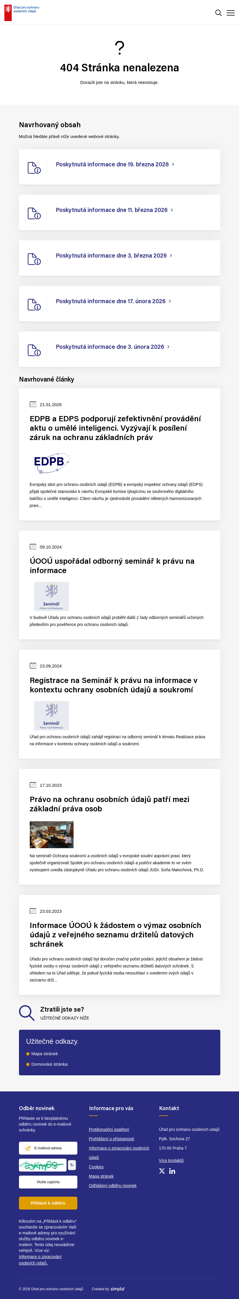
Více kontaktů (171, 1160)
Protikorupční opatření (109, 1129)
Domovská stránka (50, 1064)
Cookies (96, 1167)
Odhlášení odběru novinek (113, 1185)
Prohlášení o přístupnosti (111, 1138)
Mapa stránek (45, 1053)
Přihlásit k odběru (48, 1203)
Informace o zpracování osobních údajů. (40, 1259)
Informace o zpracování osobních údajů (119, 1153)
